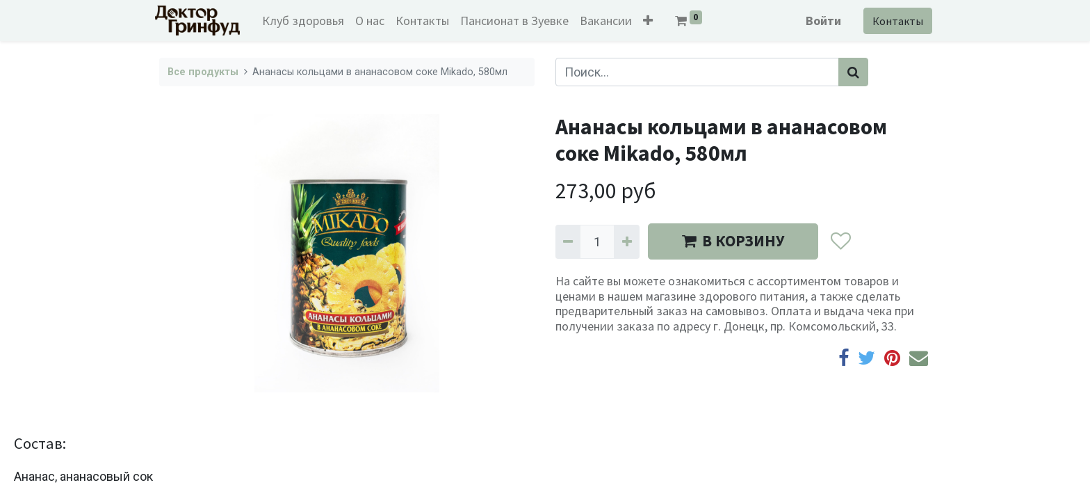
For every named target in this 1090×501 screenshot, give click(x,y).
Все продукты (203, 72)
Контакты (893, 21)
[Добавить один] (626, 242)
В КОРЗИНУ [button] (733, 240)
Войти (819, 21)
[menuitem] (307, 20)
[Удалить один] (567, 242)
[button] (652, 20)
